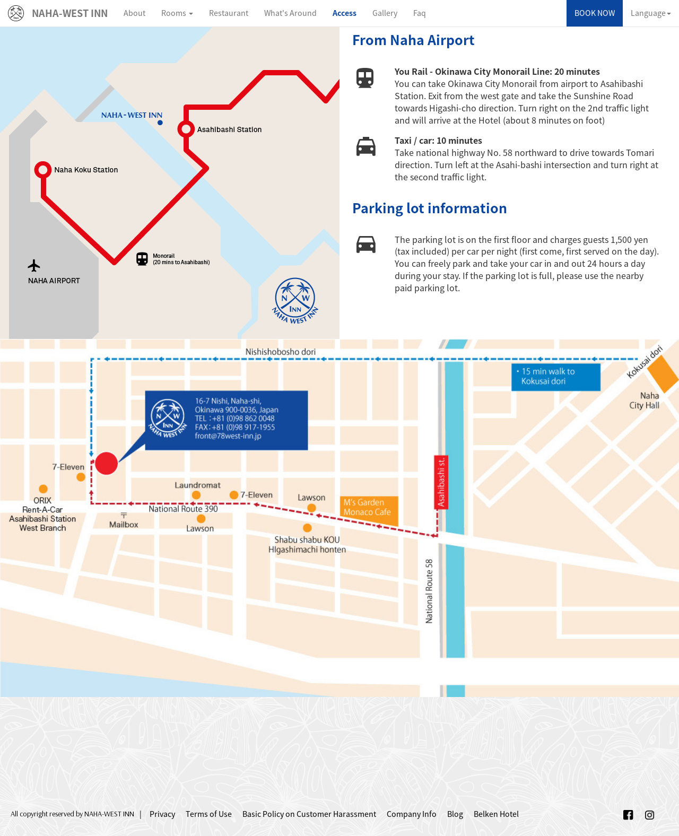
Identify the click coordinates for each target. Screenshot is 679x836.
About (134, 13)
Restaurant (228, 13)
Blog (455, 814)
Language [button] (651, 13)
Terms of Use (209, 814)
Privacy (162, 814)
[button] (177, 13)
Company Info (412, 814)
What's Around (290, 13)
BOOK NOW (594, 13)
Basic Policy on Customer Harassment (309, 814)
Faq (419, 13)
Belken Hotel (496, 814)
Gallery (384, 13)
